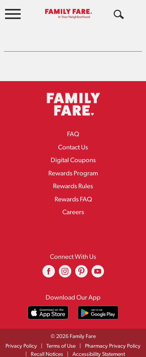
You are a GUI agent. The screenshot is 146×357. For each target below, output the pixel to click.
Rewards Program (73, 168)
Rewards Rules (73, 181)
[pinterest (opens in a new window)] (81, 268)
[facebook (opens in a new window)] (48, 268)
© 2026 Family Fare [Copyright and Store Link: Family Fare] (73, 331)
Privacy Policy (21, 341)
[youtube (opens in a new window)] (97, 268)
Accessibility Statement (98, 349)
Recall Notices (47, 349)
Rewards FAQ (73, 194)
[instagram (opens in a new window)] (65, 268)
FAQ (73, 129)
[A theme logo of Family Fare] (68, 14)
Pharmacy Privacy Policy (113, 341)
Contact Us (73, 142)
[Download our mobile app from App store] (48, 307)
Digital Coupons (73, 155)
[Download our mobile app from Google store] (98, 307)
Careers (73, 207)
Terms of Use (61, 341)
